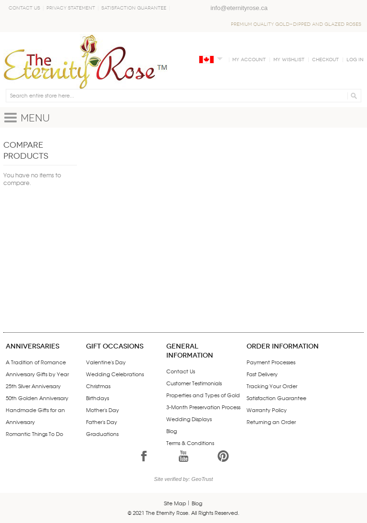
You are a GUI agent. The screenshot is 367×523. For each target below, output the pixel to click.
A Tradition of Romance (36, 362)
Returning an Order (271, 421)
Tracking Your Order (272, 386)
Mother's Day (102, 410)
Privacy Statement (70, 8)
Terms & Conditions (190, 443)
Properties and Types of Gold (203, 395)
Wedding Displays (189, 419)
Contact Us (24, 8)
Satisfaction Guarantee (133, 8)
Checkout (325, 59)
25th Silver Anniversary (33, 386)
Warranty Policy (267, 410)
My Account (249, 59)
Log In (355, 59)
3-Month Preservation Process (203, 407)
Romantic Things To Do (34, 433)
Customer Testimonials (194, 383)
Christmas (98, 386)
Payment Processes (271, 362)
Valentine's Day (106, 362)
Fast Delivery (262, 374)
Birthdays (97, 398)
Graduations (102, 433)
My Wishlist (288, 59)
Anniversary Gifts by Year (37, 374)
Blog (171, 431)
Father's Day (101, 421)
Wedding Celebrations (115, 374)
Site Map (175, 503)
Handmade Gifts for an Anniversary (35, 415)
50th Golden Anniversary (37, 398)
